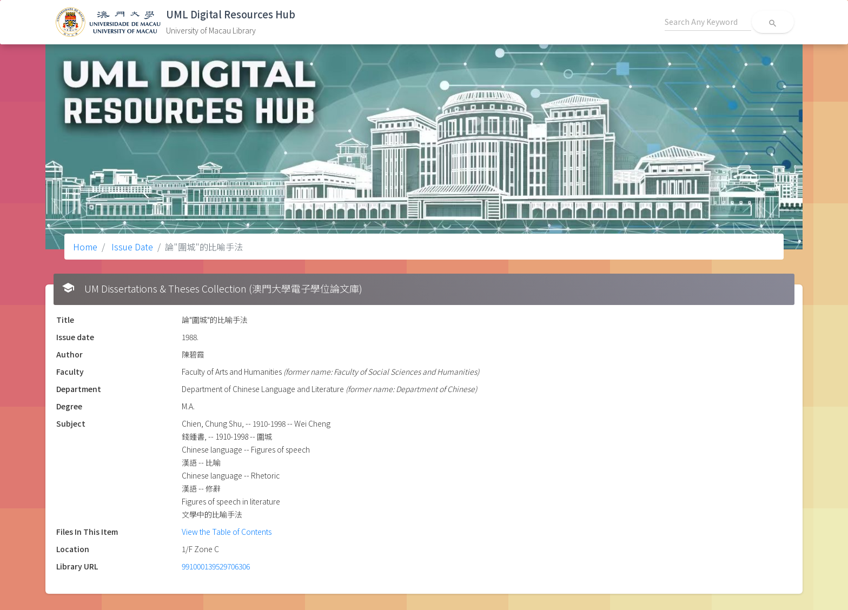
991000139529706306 (216, 566)
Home (85, 246)
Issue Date (131, 246)
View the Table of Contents (226, 531)
